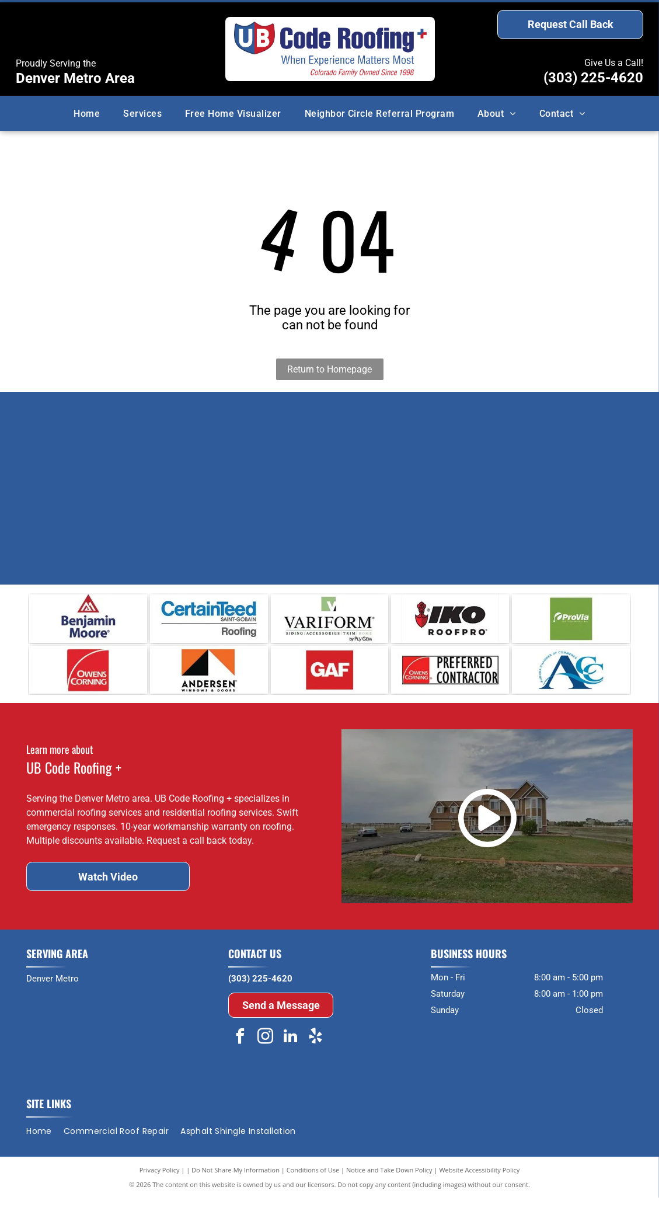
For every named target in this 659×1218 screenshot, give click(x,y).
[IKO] (450, 623)
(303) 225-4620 (593, 77)
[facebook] (240, 1058)
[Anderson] (209, 685)
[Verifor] (330, 623)
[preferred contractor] (450, 685)
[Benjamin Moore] (88, 623)
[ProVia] (571, 623)
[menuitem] (86, 113)
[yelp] (315, 1058)
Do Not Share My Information (235, 1190)
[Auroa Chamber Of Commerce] (571, 685)
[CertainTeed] (209, 623)
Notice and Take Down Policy (389, 1190)
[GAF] (330, 685)
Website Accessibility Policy (479, 1190)
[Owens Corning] (88, 685)
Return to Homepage (329, 369)
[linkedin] (290, 1058)
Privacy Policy (160, 1190)
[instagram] (265, 1058)
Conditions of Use (313, 1190)
